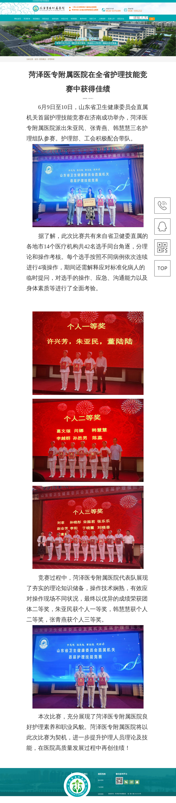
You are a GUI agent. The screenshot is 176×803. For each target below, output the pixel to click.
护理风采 (51, 59)
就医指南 (55, 19)
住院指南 (100, 794)
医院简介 (82, 780)
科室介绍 (64, 19)
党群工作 (92, 19)
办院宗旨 (82, 787)
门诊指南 (100, 787)
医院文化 (120, 19)
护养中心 (82, 794)
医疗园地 (82, 801)
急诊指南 (100, 780)
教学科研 (83, 19)
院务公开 (111, 19)
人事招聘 (102, 19)
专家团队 (74, 19)
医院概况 (36, 19)
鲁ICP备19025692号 (135, 793)
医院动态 (45, 19)
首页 (36, 59)
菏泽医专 (27, 19)
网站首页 (17, 19)
